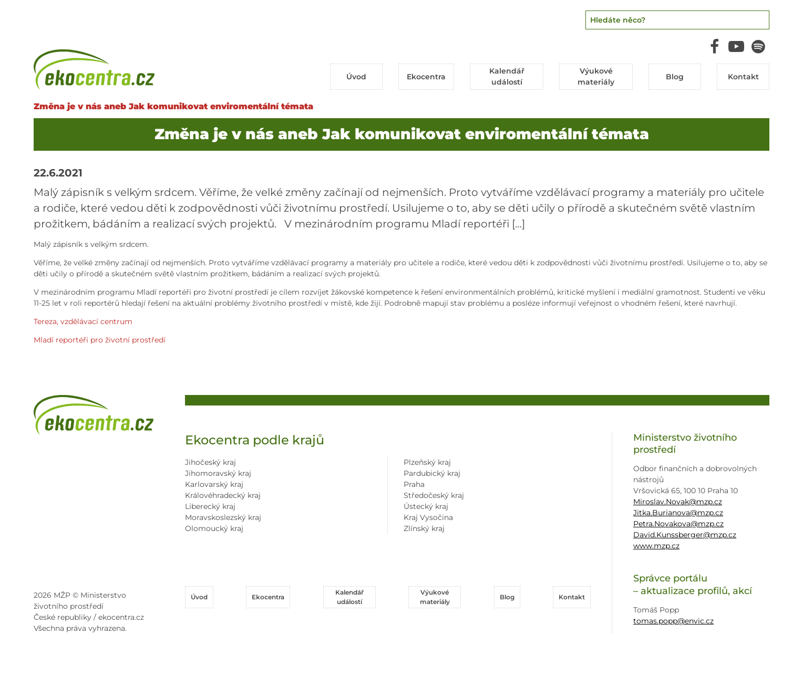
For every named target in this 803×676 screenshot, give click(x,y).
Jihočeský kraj (210, 462)
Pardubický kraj (432, 473)
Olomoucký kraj (214, 528)
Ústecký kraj (426, 506)
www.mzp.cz (656, 545)
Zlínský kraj (424, 528)
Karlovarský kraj (214, 484)
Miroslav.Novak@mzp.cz (677, 501)
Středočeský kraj (434, 495)
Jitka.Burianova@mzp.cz (678, 512)
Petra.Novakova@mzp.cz (678, 523)
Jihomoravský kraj (218, 473)
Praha (414, 484)
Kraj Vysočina (428, 517)
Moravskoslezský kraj (223, 517)
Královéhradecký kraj (223, 495)
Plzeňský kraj (427, 462)
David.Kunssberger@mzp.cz (684, 534)
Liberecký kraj (210, 506)
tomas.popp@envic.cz (673, 621)
